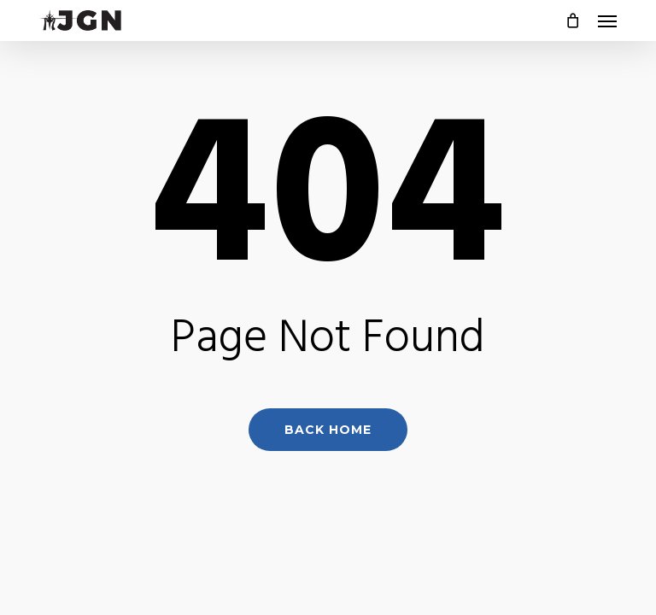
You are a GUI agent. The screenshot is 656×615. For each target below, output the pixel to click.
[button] (607, 20)
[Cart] (573, 20)
